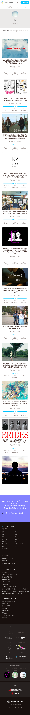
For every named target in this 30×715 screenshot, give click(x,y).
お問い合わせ (5, 608)
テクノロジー (5, 544)
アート (17, 532)
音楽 (16, 534)
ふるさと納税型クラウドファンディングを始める (15, 589)
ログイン (19, 2)
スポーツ (4, 546)
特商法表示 (5, 618)
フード (17, 546)
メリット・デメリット (8, 582)
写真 (3, 534)
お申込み (4, 572)
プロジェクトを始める (22, 7)
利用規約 (4, 613)
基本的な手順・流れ (7, 577)
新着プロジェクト (7, 561)
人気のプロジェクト (7, 558)
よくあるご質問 (6, 606)
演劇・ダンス (5, 541)
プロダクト (18, 539)
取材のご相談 (5, 610)
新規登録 (25, 2)
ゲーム (17, 537)
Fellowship (5, 584)
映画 (3, 532)
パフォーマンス (19, 544)
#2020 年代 (5, 603)
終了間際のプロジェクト (8, 563)
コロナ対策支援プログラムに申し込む (12, 594)
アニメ (4, 537)
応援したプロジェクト (10, 31)
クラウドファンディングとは (10, 574)
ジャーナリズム (6, 548)
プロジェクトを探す (7, 7)
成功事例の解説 (6, 579)
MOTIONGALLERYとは (8, 601)
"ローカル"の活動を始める (9, 586)
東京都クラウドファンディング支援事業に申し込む (15, 591)
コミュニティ (5, 539)
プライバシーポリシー (8, 615)
